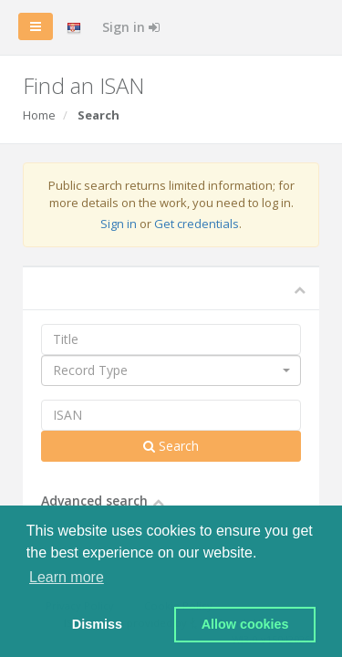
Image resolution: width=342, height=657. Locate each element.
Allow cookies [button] (245, 624)
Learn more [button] (66, 577)
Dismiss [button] (97, 624)
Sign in (131, 27)
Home (39, 115)
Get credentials (196, 223)
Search (171, 445)
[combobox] (171, 370)
